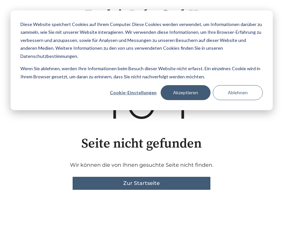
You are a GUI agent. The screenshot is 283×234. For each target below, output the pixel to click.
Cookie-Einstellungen (133, 92)
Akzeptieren (185, 92)
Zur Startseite (141, 183)
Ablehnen (238, 92)
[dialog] (141, 60)
